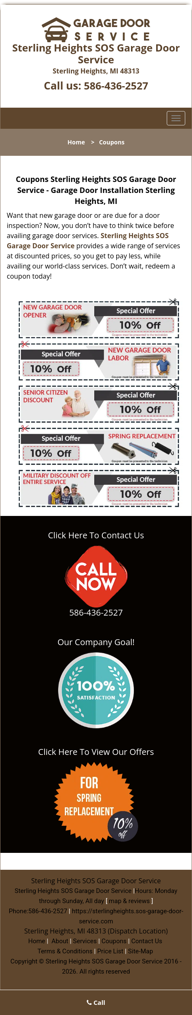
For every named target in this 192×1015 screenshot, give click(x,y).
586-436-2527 (116, 85)
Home (76, 142)
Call (96, 1002)
